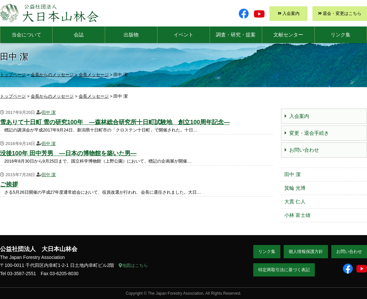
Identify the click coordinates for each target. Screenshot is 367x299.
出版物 (131, 34)
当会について (26, 34)
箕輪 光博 (295, 188)
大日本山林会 (49, 13)
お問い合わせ (304, 150)
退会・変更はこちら (342, 13)
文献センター (288, 34)
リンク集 (340, 34)
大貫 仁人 (295, 201)
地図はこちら (133, 265)
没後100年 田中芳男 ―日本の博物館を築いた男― (68, 153)
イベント (183, 34)
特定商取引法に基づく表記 (284, 269)
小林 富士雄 (297, 215)
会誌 (79, 34)
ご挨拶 (9, 184)
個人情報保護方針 (306, 251)
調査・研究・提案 (236, 34)
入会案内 (291, 13)
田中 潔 (49, 112)
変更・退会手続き (309, 133)
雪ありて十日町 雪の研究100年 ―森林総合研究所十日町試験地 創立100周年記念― (115, 122)
